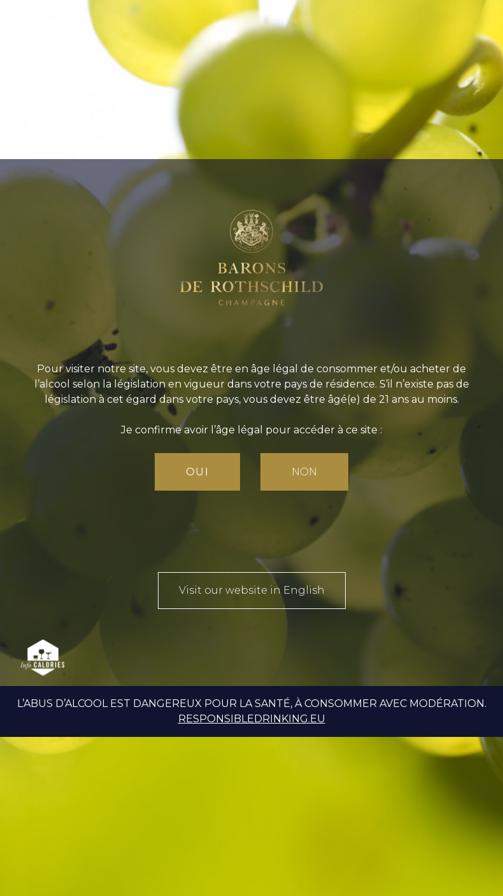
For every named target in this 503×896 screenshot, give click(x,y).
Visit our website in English (252, 590)
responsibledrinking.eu (251, 719)
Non (304, 472)
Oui (197, 472)
